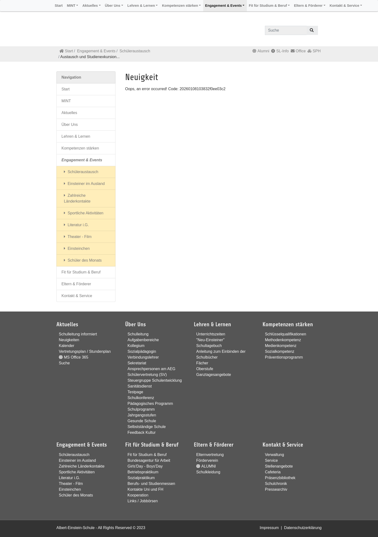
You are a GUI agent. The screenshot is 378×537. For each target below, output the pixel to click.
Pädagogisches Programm (150, 403)
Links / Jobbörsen (143, 501)
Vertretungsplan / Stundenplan (85, 351)
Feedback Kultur (142, 432)
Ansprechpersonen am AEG (151, 369)
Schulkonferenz (141, 398)
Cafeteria (273, 472)
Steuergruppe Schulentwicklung (155, 380)
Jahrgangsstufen (142, 415)
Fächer (202, 363)
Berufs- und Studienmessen (151, 484)
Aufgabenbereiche (143, 340)
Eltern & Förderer (76, 284)
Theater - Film (78, 237)
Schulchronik (276, 484)
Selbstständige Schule (147, 427)
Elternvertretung (210, 455)
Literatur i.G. (76, 225)
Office (298, 51)
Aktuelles (69, 113)
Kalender (66, 346)
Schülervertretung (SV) (147, 375)
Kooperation (138, 495)
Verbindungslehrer (143, 357)
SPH (314, 51)
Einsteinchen (77, 248)
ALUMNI (206, 466)
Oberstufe (204, 369)
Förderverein (207, 460)
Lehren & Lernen (75, 136)
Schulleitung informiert (78, 334)
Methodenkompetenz (283, 340)
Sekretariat (137, 363)
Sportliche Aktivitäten (83, 213)
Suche (64, 363)
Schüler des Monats (83, 260)
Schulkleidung (208, 472)
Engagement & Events (96, 51)
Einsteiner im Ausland (84, 184)
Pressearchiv (276, 489)
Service (271, 460)
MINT (66, 101)
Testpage (135, 392)
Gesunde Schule (142, 421)
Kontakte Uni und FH (145, 489)
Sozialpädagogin (142, 351)
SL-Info (280, 51)
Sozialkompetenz (279, 351)
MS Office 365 (73, 357)
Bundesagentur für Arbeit (149, 460)
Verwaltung (274, 455)
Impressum (269, 528)
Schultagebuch (209, 346)
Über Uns (69, 124)
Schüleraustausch (135, 51)
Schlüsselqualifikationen (285, 334)
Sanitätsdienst (140, 386)
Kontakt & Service (76, 296)
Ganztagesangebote (213, 375)
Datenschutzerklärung (303, 528)
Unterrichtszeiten (210, 334)
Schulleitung (138, 334)
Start (66, 51)
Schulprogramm (141, 409)
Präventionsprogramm (284, 357)
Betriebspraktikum (143, 472)
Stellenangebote (279, 466)
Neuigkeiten (69, 340)
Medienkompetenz (281, 346)
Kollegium (136, 346)
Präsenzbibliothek (280, 478)
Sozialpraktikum (141, 478)
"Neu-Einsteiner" (210, 340)
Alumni (260, 51)
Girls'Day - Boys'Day (145, 466)
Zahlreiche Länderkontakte (77, 198)
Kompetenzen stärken (80, 148)
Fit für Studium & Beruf (81, 272)
